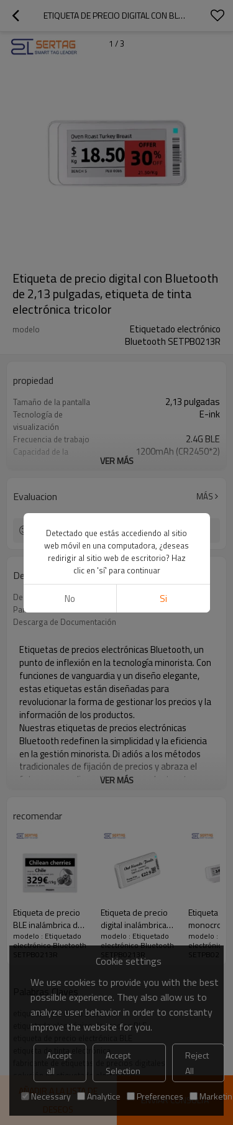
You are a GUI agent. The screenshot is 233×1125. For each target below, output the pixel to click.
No (70, 598)
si (163, 598)
